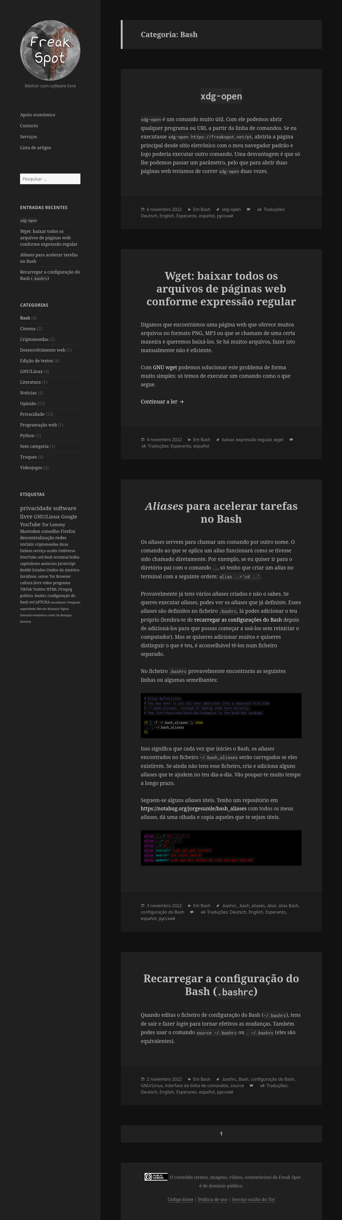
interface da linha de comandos (196, 1085)
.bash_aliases (252, 906)
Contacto (29, 126)
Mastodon (30, 531)
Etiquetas (32, 494)
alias (271, 906)
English (167, 216)
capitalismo (30, 563)
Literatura (30, 382)
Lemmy (57, 525)
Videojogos (31, 468)
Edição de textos (36, 361)
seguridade (28, 609)
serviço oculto (46, 550)
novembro (160, 209)
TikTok (26, 589)
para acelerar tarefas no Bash (221, 512)
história (25, 621)
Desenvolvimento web (42, 350)
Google (69, 516)
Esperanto (186, 216)
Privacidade (32, 414)
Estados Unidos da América (55, 569)
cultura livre (31, 582)
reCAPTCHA (40, 602)
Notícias (28, 393)
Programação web (38, 425)
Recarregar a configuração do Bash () (221, 984)
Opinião (28, 403)
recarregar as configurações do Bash (238, 619)
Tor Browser (60, 576)
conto (52, 615)
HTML (52, 589)
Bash (25, 318)
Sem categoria (34, 446)
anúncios (49, 563)
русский (225, 216)
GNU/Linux (31, 371)
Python (27, 435)
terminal (62, 557)
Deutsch (149, 216)
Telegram (73, 602)
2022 (177, 209)
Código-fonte (180, 1199)
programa (61, 582)
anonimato (59, 602)
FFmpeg (65, 589)
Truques (28, 457)
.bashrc (41, 595)
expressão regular (253, 439)
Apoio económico (37, 115)
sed (41, 557)
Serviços (28, 137)
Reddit (26, 569)
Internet (26, 615)
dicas (63, 544)
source (237, 1085)
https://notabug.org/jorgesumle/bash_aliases (193, 808)
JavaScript (66, 563)
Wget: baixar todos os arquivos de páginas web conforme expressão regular (48, 237)
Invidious (28, 576)
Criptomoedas (34, 339)
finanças (54, 609)
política (27, 595)
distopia (66, 615)
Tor (46, 525)
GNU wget (165, 367)
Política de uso (212, 1199)
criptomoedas (47, 544)
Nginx (64, 609)
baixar (228, 439)
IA (58, 615)
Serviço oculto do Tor (253, 1199)
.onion (43, 576)
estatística (40, 615)
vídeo (47, 582)
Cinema (28, 329)
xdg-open (231, 209)
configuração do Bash (162, 912)
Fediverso (67, 550)
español (207, 216)
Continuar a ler (163, 401)
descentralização (37, 538)
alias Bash (288, 906)
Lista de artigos (35, 148)
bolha (75, 557)
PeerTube (28, 557)
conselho (51, 531)
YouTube (31, 524)
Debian (26, 550)
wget (278, 439)
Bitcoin (42, 609)
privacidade (36, 508)
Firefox (68, 531)
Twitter (39, 589)
